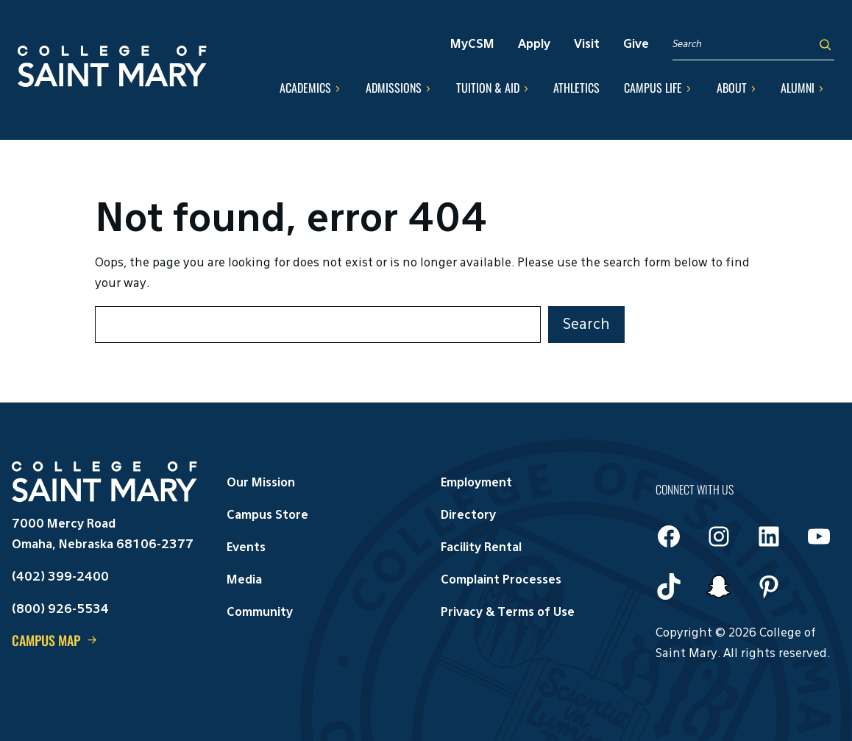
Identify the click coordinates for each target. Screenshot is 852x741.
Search (586, 324)
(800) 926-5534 (60, 610)
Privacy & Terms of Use (508, 613)
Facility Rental (481, 548)
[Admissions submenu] (428, 88)
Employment (476, 483)
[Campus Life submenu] (688, 88)
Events (246, 548)
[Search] (825, 44)
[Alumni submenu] (821, 88)
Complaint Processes (501, 580)
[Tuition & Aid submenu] (526, 88)
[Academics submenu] (337, 88)
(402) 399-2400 (60, 578)
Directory (468, 516)
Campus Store (267, 516)
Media (244, 580)
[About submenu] (753, 88)
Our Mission (261, 483)
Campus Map (46, 640)
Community (260, 613)
